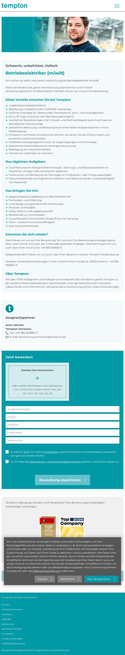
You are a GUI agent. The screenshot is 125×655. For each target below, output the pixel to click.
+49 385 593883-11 (26, 332)
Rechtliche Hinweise (11, 629)
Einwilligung (50, 451)
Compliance (8, 633)
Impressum (7, 614)
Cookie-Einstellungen (12, 638)
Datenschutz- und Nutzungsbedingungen (55, 461)
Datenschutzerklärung (46, 570)
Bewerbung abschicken (62, 479)
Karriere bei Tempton (12, 609)
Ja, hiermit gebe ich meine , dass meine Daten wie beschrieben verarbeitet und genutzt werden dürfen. (61, 453)
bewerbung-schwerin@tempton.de (42, 337)
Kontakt (6, 604)
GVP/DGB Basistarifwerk (13, 643)
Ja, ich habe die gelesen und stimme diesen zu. (62, 461)
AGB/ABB (6, 619)
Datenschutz (8, 624)
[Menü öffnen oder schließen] (117, 6)
